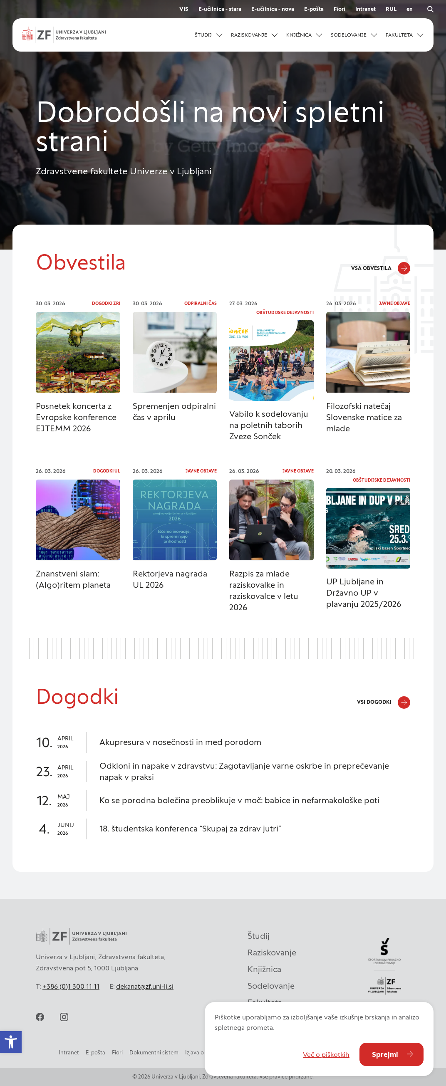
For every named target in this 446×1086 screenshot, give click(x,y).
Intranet (365, 8)
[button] (11, 1042)
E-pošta (314, 8)
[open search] (430, 9)
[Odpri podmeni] (219, 35)
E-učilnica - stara (219, 8)
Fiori (339, 8)
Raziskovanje (272, 952)
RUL (391, 8)
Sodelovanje (271, 985)
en (409, 8)
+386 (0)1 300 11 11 (70, 986)
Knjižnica (264, 969)
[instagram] (64, 1017)
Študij (259, 935)
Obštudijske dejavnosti (285, 312)
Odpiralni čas (200, 303)
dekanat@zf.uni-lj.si (144, 986)
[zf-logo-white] (64, 35)
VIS (183, 8)
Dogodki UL (106, 471)
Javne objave (394, 303)
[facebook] (40, 1017)
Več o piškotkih (326, 1054)
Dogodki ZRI (106, 303)
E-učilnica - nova (272, 8)
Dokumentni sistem (153, 1052)
